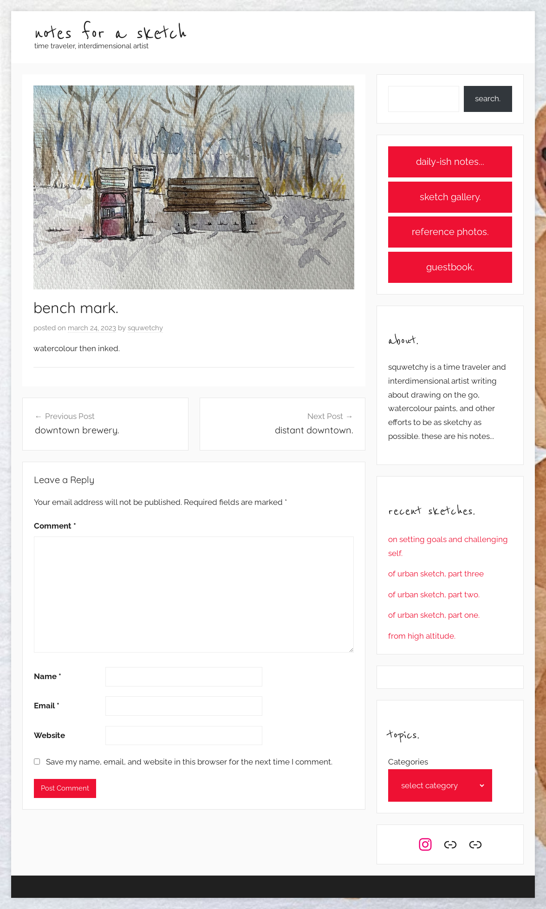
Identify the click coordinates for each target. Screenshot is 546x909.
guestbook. (450, 267)
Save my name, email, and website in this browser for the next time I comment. (189, 761)
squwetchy (145, 328)
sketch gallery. (450, 197)
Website (49, 735)
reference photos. (450, 231)
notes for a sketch (110, 34)
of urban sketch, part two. (434, 594)
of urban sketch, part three (436, 573)
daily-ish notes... (450, 161)
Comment (55, 525)
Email (46, 705)
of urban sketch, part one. (434, 615)
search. (487, 98)
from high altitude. (421, 636)
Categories (408, 761)
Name (47, 676)
